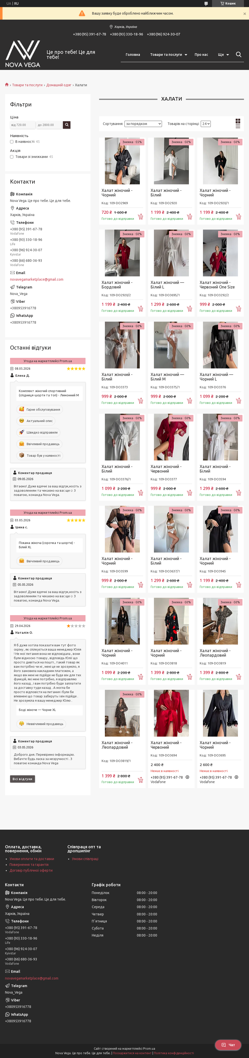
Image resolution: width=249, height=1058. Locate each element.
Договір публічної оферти (31, 870)
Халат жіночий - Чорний (117, 192)
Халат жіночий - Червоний (166, 468)
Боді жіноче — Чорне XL (37, 709)
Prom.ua (149, 1048)
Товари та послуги (166, 55)
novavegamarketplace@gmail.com (36, 279)
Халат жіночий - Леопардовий (215, 652)
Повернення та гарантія (29, 865)
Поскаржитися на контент (132, 1053)
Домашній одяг (58, 85)
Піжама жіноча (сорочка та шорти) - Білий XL (47, 545)
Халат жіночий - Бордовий (117, 284)
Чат (228, 1045)
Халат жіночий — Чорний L (216, 376)
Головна (133, 55)
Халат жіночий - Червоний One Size (217, 284)
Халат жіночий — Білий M (167, 376)
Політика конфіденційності (174, 1053)
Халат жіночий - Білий (166, 192)
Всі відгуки (22, 779)
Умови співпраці (85, 859)
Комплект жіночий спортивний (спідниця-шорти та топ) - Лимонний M (49, 393)
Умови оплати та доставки (32, 859)
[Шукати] (237, 54)
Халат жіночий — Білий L (167, 284)
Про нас (201, 55)
